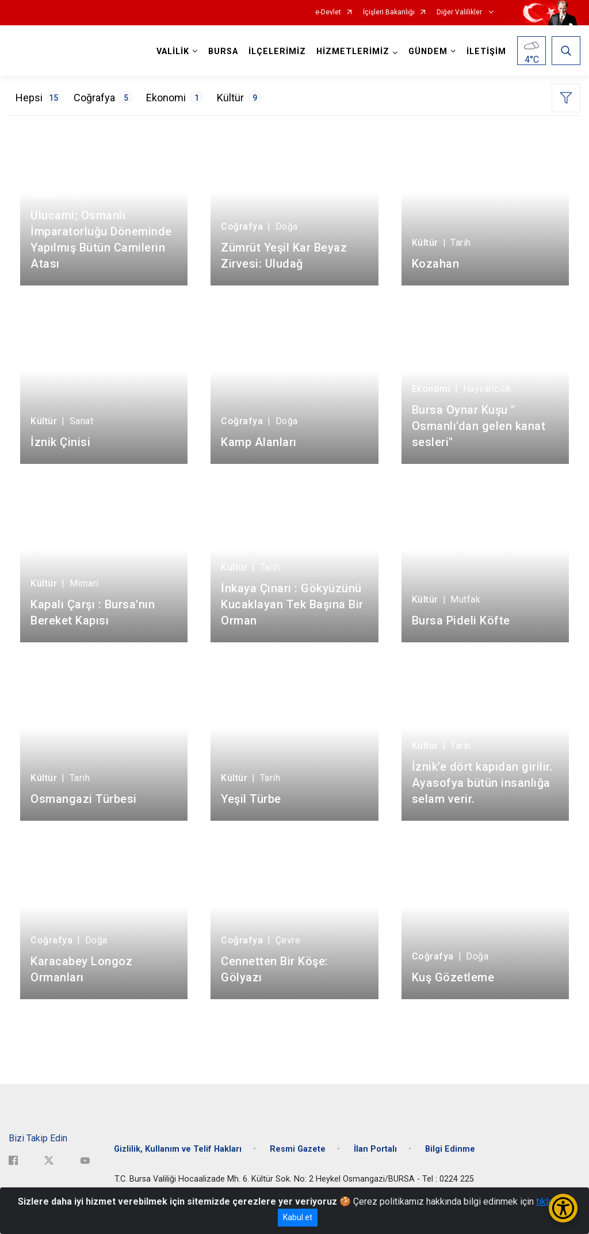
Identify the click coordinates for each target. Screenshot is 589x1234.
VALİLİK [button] (172, 51)
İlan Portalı (375, 1149)
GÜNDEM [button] (428, 51)
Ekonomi (174, 97)
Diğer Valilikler (460, 12)
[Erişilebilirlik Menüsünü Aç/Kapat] (563, 1208)
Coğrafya (103, 97)
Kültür (239, 97)
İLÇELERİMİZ (277, 51)
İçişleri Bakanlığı (389, 12)
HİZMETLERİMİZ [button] (352, 51)
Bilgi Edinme (450, 1149)
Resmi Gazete (298, 1149)
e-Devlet (328, 12)
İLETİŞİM (486, 51)
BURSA (223, 51)
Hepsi (38, 97)
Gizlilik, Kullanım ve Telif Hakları (178, 1149)
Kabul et (297, 1217)
